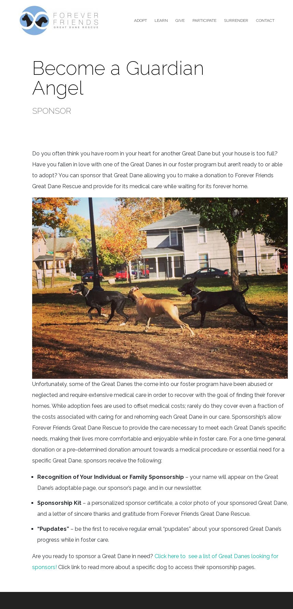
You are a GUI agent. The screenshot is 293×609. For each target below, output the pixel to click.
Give (180, 20)
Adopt (140, 20)
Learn (161, 20)
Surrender (236, 20)
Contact (265, 20)
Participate (204, 20)
